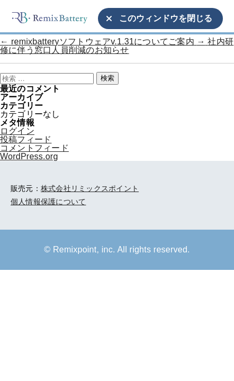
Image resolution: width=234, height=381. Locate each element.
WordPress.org (29, 156)
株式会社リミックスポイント (90, 188)
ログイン (17, 130)
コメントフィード (34, 147)
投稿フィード (25, 139)
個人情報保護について (48, 201)
